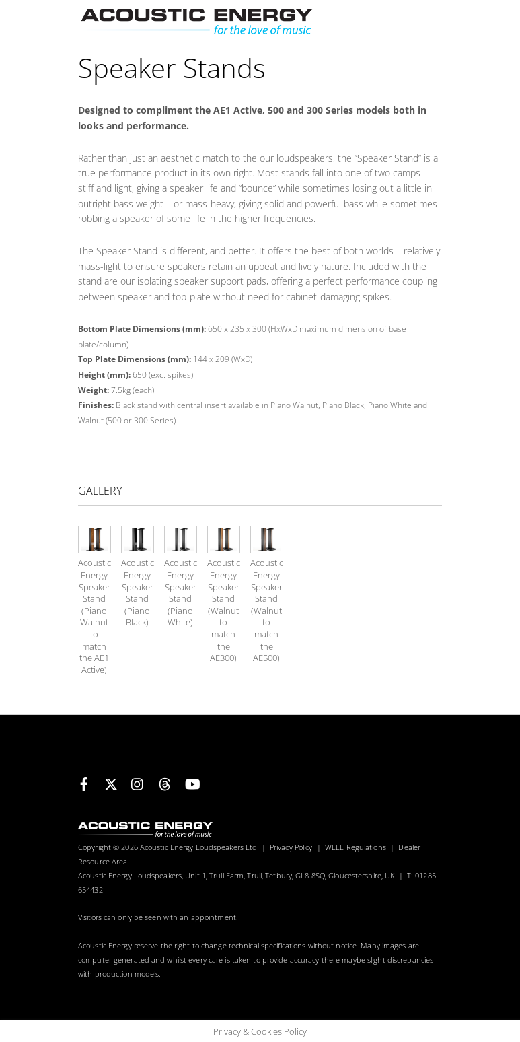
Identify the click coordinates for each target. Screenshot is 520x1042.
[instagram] (137, 782)
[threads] (164, 782)
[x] (111, 782)
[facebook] (84, 782)
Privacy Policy (291, 847)
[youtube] (191, 782)
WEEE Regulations (355, 847)
